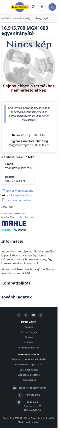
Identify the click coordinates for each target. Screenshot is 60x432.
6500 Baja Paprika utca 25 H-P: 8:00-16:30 (33, 406)
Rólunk (29, 327)
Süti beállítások (29, 369)
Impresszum (29, 380)
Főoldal (5, 18)
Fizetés (29, 337)
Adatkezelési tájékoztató (28, 364)
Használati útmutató (18, 200)
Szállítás (29, 342)
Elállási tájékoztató (29, 374)
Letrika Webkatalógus (19, 195)
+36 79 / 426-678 (15, 181)
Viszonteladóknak (28, 347)
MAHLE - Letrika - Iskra (22, 217)
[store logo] (20, 7)
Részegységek (41, 18)
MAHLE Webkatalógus (19, 190)
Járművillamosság (21, 18)
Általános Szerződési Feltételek (29, 359)
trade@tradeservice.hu (19, 168)
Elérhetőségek (28, 332)
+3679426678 (32, 395)
